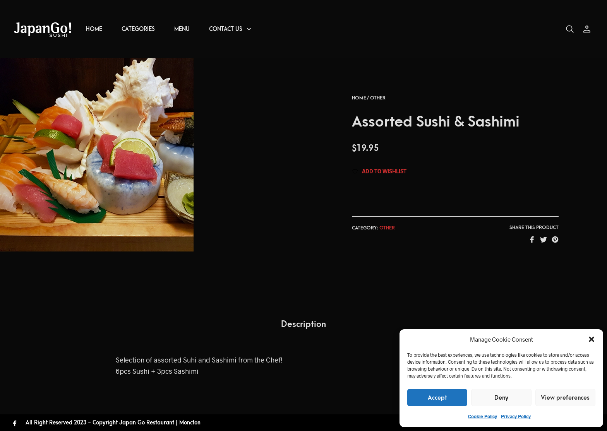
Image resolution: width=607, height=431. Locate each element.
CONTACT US (225, 29)
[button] (591, 339)
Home (359, 98)
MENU (182, 29)
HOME (94, 29)
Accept (437, 397)
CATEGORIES (138, 29)
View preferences (565, 397)
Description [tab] (303, 324)
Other (378, 98)
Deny (501, 397)
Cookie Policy (482, 416)
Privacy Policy (516, 416)
